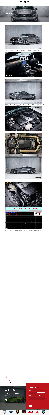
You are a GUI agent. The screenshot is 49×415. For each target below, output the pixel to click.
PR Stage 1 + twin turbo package (8, 376)
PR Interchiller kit (7, 377)
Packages (15, 4)
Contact (29, 4)
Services (19, 4)
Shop (26, 4)
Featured (23, 4)
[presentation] (34, 402)
